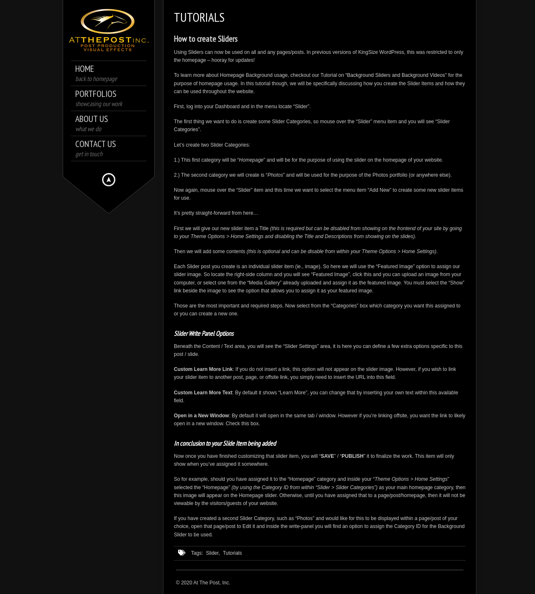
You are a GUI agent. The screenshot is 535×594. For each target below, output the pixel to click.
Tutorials (232, 553)
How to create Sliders (205, 38)
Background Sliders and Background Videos (396, 75)
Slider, (213, 553)
